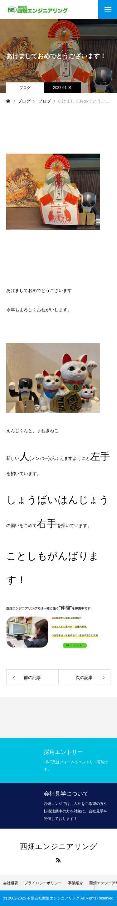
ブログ (25, 88)
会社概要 (10, 883)
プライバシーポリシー (43, 883)
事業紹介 (75, 883)
